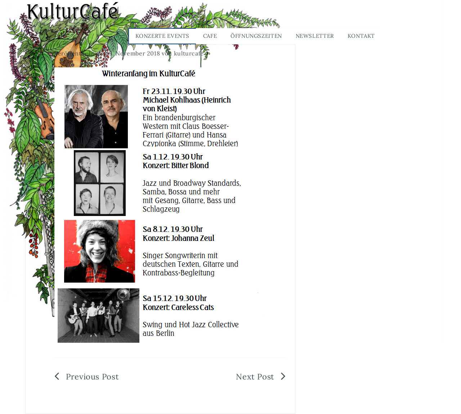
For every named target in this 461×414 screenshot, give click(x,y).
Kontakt (361, 35)
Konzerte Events (162, 35)
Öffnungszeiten (256, 35)
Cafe (210, 35)
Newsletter (315, 35)
